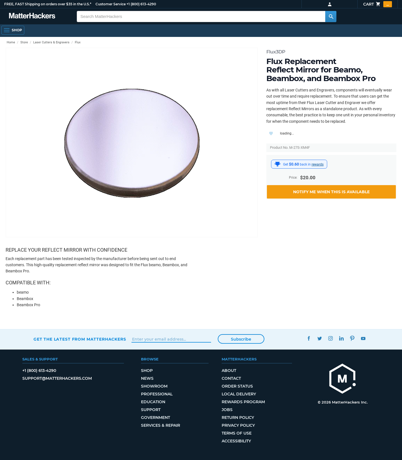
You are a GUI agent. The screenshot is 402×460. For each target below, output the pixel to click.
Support (151, 409)
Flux (77, 42)
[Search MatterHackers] (330, 16)
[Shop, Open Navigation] (12, 30)
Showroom (154, 386)
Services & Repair (160, 425)
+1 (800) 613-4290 (141, 4)
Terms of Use (237, 433)
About (229, 370)
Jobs (227, 409)
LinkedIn (341, 338)
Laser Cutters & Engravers (51, 42)
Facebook (309, 338)
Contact (231, 378)
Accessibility (236, 441)
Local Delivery (239, 394)
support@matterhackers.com (57, 378)
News (147, 378)
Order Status (237, 386)
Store (24, 42)
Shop (147, 370)
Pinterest (352, 338)
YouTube (363, 338)
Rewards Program (243, 401)
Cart (377, 4)
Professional (157, 394)
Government (155, 417)
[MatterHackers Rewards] (277, 164)
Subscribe (241, 339)
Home (11, 42)
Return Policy (238, 417)
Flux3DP (275, 52)
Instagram (330, 338)
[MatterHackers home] (342, 379)
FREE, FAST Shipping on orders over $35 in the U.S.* (47, 4)
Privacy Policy (238, 425)
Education (153, 401)
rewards (318, 164)
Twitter (319, 338)
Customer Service (110, 4)
